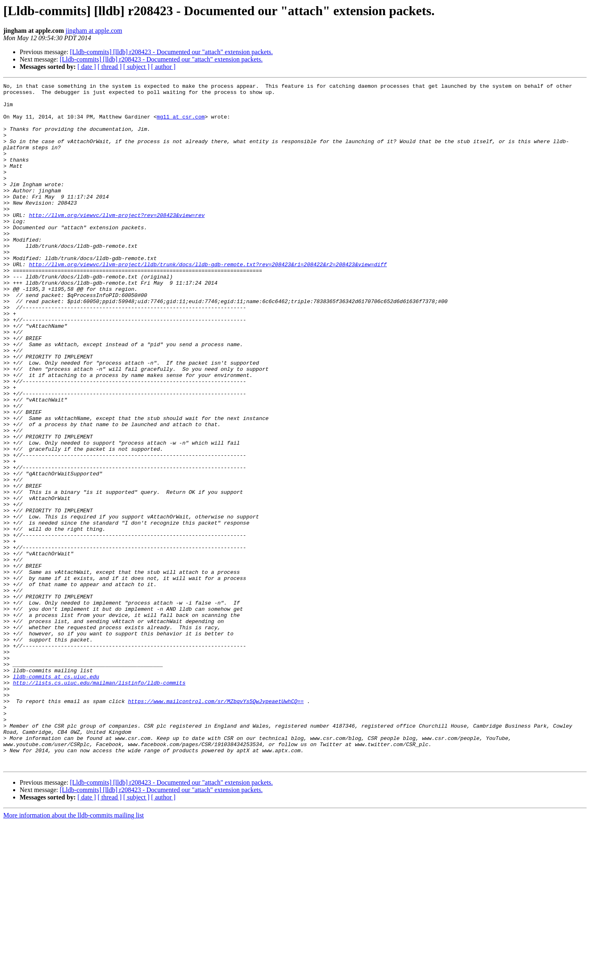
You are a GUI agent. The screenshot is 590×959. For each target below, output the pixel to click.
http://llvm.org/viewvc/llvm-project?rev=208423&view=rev (116, 242)
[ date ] (86, 66)
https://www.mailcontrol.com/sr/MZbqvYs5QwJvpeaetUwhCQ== (216, 825)
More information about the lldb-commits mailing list (73, 951)
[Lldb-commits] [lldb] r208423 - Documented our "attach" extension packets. (171, 51)
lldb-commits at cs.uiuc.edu (56, 795)
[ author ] (163, 66)
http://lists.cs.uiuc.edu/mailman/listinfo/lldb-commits (99, 803)
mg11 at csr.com (180, 124)
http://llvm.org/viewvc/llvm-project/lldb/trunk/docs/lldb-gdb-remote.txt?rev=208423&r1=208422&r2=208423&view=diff (208, 301)
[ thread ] (110, 66)
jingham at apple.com (94, 30)
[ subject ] (136, 66)
